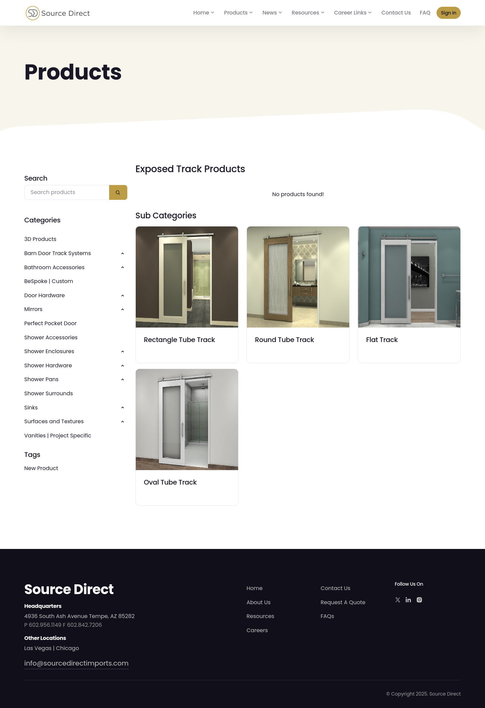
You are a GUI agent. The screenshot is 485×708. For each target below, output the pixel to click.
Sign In (448, 12)
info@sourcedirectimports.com (76, 663)
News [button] (269, 13)
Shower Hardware (48, 365)
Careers (257, 630)
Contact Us (396, 13)
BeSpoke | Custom (48, 281)
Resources (260, 616)
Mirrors (33, 309)
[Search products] (66, 192)
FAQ (425, 13)
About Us (258, 602)
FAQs (327, 616)
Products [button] (236, 13)
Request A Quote (343, 602)
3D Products (40, 239)
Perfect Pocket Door (50, 323)
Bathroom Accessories (54, 267)
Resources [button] (305, 13)
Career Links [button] (350, 13)
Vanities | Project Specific (57, 435)
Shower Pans (41, 379)
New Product (41, 468)
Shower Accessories (50, 337)
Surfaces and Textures (54, 421)
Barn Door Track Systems (57, 253)
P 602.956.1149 (42, 625)
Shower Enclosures (49, 351)
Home (201, 13)
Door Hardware (44, 295)
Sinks (31, 407)
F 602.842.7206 (82, 625)
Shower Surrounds (48, 393)
